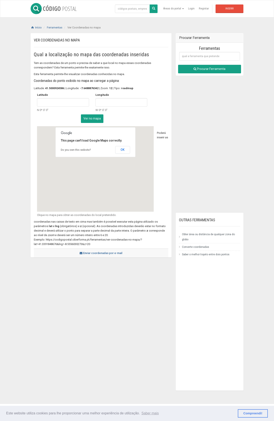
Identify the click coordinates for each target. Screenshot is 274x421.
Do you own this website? (76, 149)
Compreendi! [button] (252, 413)
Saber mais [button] (150, 413)
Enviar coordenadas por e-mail (101, 253)
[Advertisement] (99, 298)
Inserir (229, 8)
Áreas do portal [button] (173, 8)
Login (191, 8)
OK (123, 149)
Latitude (42, 94)
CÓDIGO (54, 8)
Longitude (102, 94)
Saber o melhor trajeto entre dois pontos (205, 254)
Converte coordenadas (195, 246)
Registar (204, 8)
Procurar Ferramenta (209, 69)
